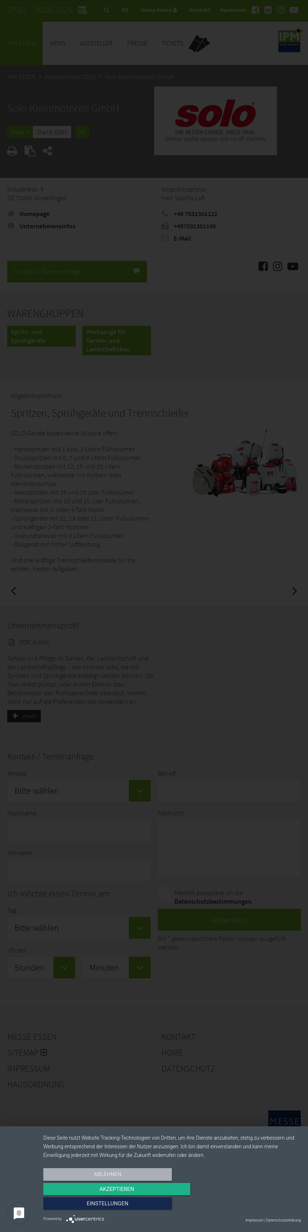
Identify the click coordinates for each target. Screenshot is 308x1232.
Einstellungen (262, 1205)
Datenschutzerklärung (283, 1220)
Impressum (255, 1220)
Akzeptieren (172, 1205)
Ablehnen (82, 1205)
